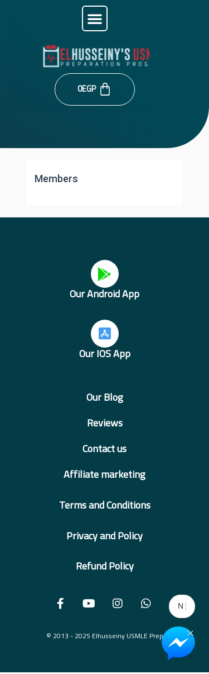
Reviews (105, 423)
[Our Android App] (105, 274)
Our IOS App (104, 353)
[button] (95, 18)
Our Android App (104, 293)
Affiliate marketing (104, 474)
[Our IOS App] (105, 334)
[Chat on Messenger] (178, 643)
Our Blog (104, 397)
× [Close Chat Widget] (190, 632)
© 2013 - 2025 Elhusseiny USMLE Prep (104, 635)
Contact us (104, 448)
